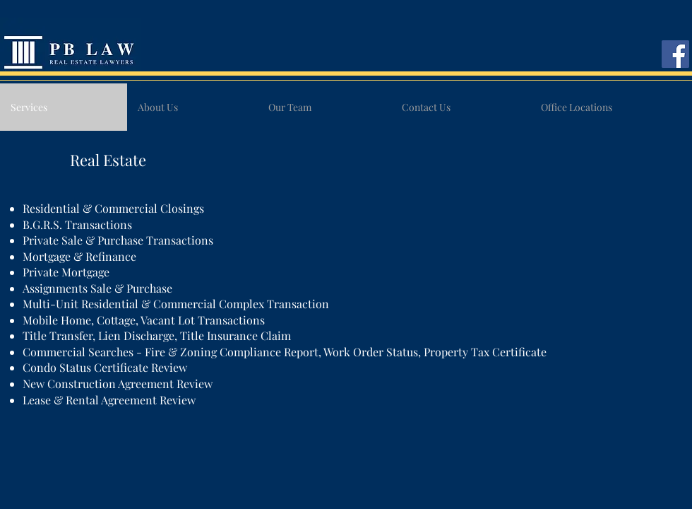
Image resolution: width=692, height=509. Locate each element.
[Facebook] (675, 54)
